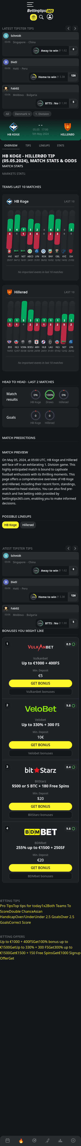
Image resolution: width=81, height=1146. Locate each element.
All (7, 114)
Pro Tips (6, 905)
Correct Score (20, 922)
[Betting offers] (33, 17)
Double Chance (21, 911)
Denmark (21, 114)
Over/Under (25, 916)
